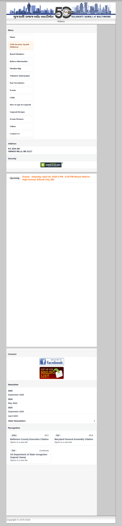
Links (12, 97)
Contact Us (15, 133)
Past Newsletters (17, 83)
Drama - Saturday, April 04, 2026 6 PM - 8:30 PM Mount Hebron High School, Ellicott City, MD (56, 178)
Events (13, 90)
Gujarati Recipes (17, 112)
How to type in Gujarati (20, 104)
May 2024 (12, 403)
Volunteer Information (20, 76)
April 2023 (13, 416)
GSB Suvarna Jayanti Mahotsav (19, 45)
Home (12, 37)
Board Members (17, 54)
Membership (15, 68)
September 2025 (16, 395)
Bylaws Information (18, 61)
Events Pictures (17, 119)
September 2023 (16, 411)
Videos (13, 126)
